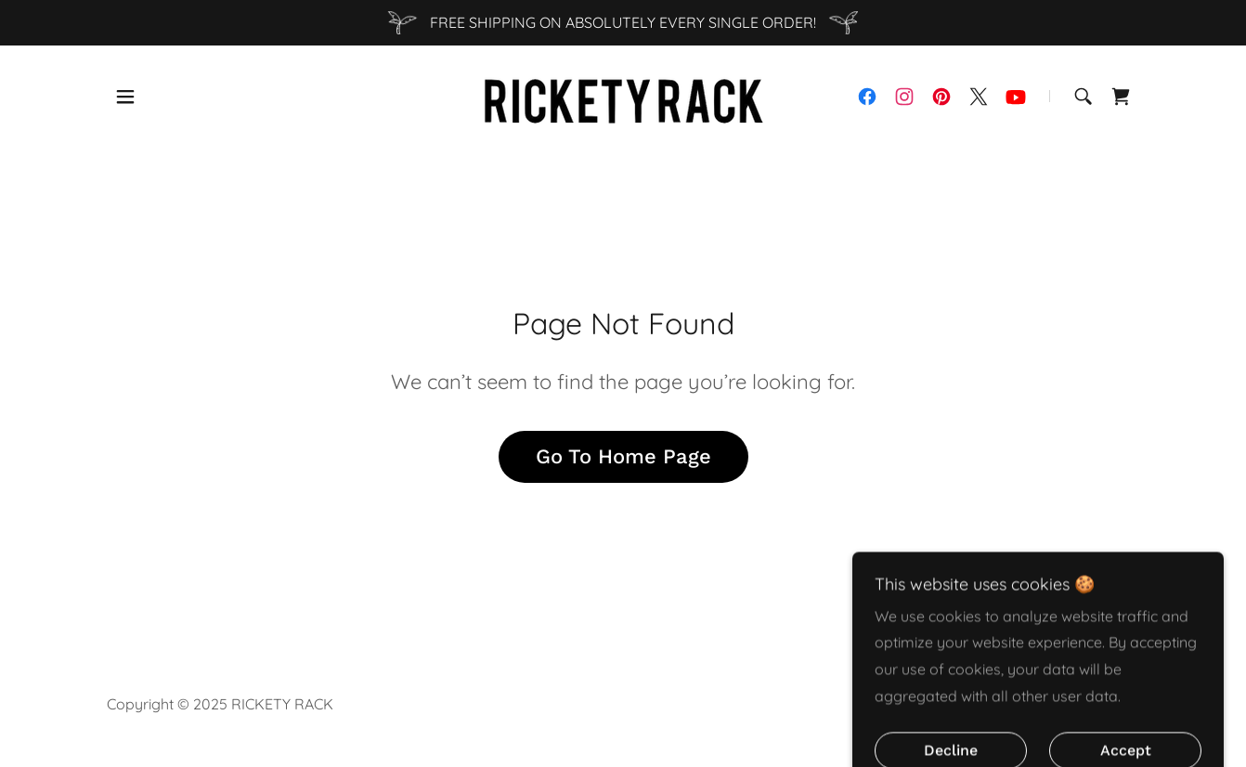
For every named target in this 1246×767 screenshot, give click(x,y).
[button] (125, 96)
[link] (623, 94)
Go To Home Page (623, 456)
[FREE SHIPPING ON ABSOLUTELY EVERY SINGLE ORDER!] (623, 22)
